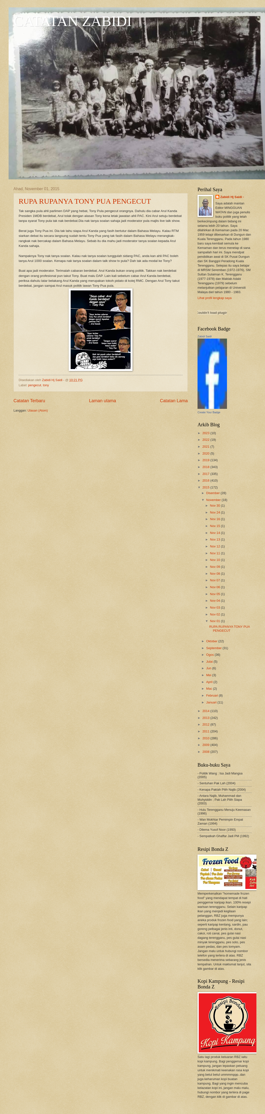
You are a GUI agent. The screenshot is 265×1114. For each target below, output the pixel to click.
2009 (206, 745)
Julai (209, 661)
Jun (209, 668)
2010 (206, 738)
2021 (206, 446)
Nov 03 (215, 607)
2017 (206, 474)
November (214, 500)
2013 (206, 718)
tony (46, 385)
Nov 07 (215, 580)
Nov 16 (215, 519)
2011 (206, 731)
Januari (211, 702)
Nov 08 (215, 573)
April (209, 682)
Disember (213, 493)
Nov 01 (215, 621)
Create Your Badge (209, 412)
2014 (206, 711)
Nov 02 (215, 614)
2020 (206, 453)
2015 (206, 487)
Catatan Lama (174, 400)
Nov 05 (215, 594)
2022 (206, 440)
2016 (206, 480)
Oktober (212, 641)
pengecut (34, 385)
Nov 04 (215, 600)
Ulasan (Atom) (37, 410)
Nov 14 (215, 533)
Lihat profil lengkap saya (215, 298)
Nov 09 (215, 567)
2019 (206, 460)
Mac (209, 688)
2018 (206, 467)
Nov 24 (215, 512)
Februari (212, 695)
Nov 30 (215, 505)
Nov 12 (215, 546)
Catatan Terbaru (29, 400)
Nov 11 (215, 553)
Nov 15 (215, 526)
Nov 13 (215, 539)
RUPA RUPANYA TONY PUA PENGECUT (85, 201)
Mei (209, 675)
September (214, 648)
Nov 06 (215, 587)
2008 (206, 752)
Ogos (210, 655)
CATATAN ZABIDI (72, 21)
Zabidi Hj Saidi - (232, 197)
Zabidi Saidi (205, 336)
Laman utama (102, 400)
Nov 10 (215, 560)
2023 (206, 433)
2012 (206, 724)
